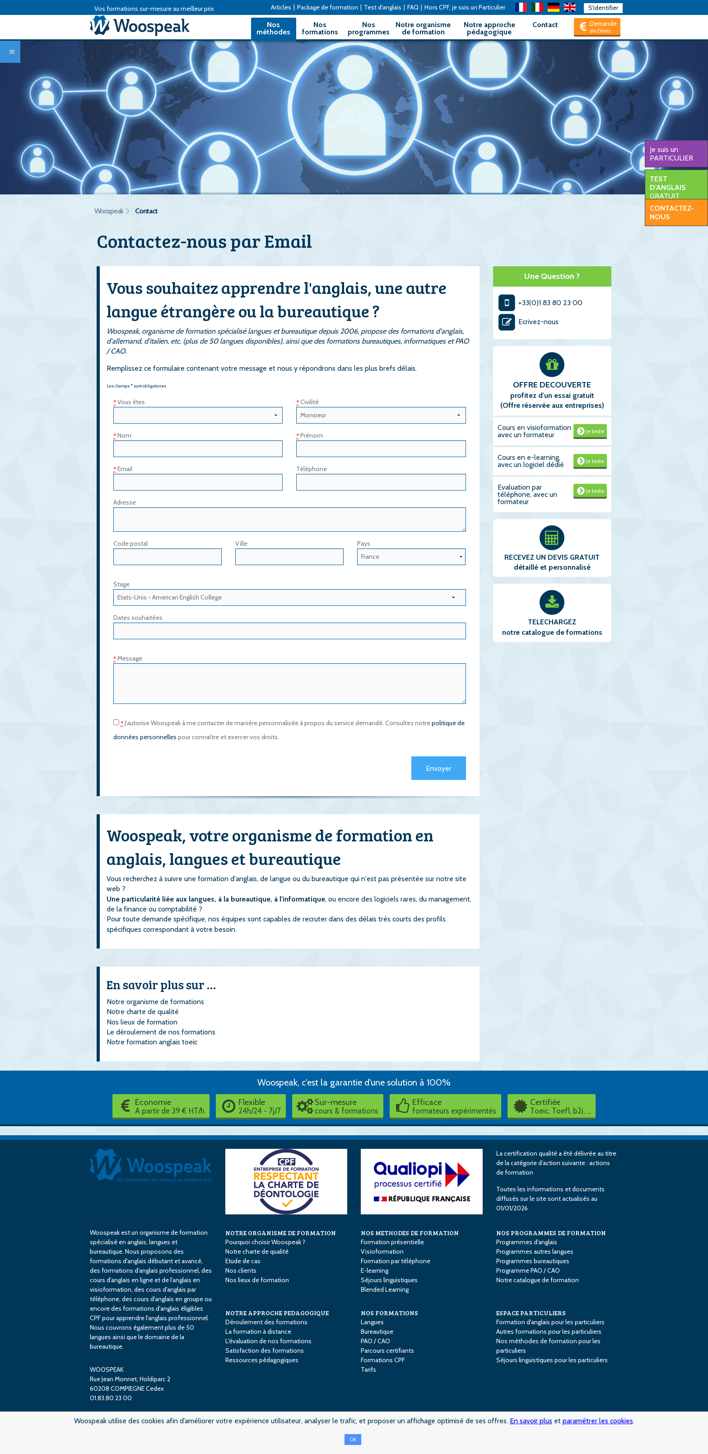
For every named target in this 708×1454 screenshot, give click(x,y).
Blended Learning (385, 1289)
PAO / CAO (375, 1341)
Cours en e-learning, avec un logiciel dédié (531, 461)
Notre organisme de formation (423, 28)
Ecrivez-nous (528, 321)
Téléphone (311, 469)
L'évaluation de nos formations (268, 1341)
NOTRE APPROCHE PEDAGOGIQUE (277, 1312)
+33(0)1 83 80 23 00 (540, 302)
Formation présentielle (392, 1242)
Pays (363, 543)
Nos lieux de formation (142, 1022)
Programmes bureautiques (532, 1261)
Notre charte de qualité (143, 1011)
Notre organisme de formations (155, 1001)
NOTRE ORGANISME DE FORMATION (280, 1232)
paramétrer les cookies (598, 1420)
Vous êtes (129, 402)
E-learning (374, 1270)
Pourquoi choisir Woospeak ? (265, 1242)
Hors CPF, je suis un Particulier (464, 7)
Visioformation (382, 1251)
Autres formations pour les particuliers (548, 1331)
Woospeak (108, 211)
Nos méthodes (273, 28)
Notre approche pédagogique (489, 28)
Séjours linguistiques (389, 1280)
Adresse (124, 502)
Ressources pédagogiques (261, 1360)
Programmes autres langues (534, 1251)
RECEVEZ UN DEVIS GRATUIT (552, 557)
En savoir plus (531, 1420)
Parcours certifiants (387, 1350)
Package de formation (327, 7)
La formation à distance (258, 1331)
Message (127, 658)
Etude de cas (243, 1261)
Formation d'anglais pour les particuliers (550, 1322)
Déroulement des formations (266, 1322)
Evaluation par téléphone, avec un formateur (527, 494)
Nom (122, 435)
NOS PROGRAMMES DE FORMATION (551, 1232)
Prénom (309, 435)
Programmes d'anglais (526, 1242)
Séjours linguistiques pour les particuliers (552, 1360)
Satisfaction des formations (264, 1350)
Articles (281, 7)
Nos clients (240, 1270)
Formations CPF (383, 1360)
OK (352, 1439)
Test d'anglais (382, 7)
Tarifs (368, 1369)
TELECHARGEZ (552, 622)
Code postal (130, 543)
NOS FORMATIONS (389, 1312)
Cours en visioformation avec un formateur (534, 431)
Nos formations (320, 28)
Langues (372, 1322)
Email (122, 469)
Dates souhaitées (138, 618)
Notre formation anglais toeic (152, 1042)
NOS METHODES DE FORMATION (410, 1232)
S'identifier (603, 8)
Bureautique (377, 1331)
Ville (241, 543)
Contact (545, 24)
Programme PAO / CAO (528, 1270)
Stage (121, 584)
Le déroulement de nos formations (161, 1032)
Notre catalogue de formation (537, 1280)
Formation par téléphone (395, 1261)
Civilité (307, 402)
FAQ (413, 7)
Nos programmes (369, 28)
